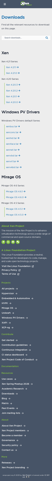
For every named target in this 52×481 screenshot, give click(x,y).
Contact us (8, 450)
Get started (8, 340)
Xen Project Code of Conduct (18, 359)
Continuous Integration (14, 349)
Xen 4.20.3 (13, 84)
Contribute (7, 334)
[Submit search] (46, 38)
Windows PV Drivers (13, 317)
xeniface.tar (13, 144)
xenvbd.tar (13, 155)
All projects (8, 288)
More (4, 456)
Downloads (8, 393)
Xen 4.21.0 (13, 73)
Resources (7, 373)
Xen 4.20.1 (13, 96)
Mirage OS (7, 308)
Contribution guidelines (15, 345)
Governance (8, 440)
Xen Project (26, 475)
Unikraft (6, 313)
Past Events (8, 408)
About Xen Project (12, 425)
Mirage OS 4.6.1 (15, 191)
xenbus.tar (13, 126)
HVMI (5, 303)
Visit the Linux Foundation (18, 266)
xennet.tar (13, 149)
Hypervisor (8, 293)
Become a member (12, 435)
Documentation (10, 366)
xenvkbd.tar (13, 167)
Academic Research (13, 388)
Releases (7, 462)
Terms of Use (10, 273)
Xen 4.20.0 (13, 102)
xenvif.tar (12, 161)
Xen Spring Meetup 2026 (15, 384)
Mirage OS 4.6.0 (16, 197)
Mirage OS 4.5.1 (15, 209)
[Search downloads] (23, 38)
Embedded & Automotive (16, 298)
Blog (4, 398)
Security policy (10, 445)
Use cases (7, 379)
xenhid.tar (12, 138)
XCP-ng (6, 327)
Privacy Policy (11, 270)
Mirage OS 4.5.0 (16, 214)
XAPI (4, 322)
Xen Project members (13, 430)
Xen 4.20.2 (13, 90)
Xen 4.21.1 (12, 67)
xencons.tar (13, 132)
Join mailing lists (11, 413)
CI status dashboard (13, 354)
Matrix (5, 403)
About (4, 419)
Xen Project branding (13, 467)
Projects (5, 282)
